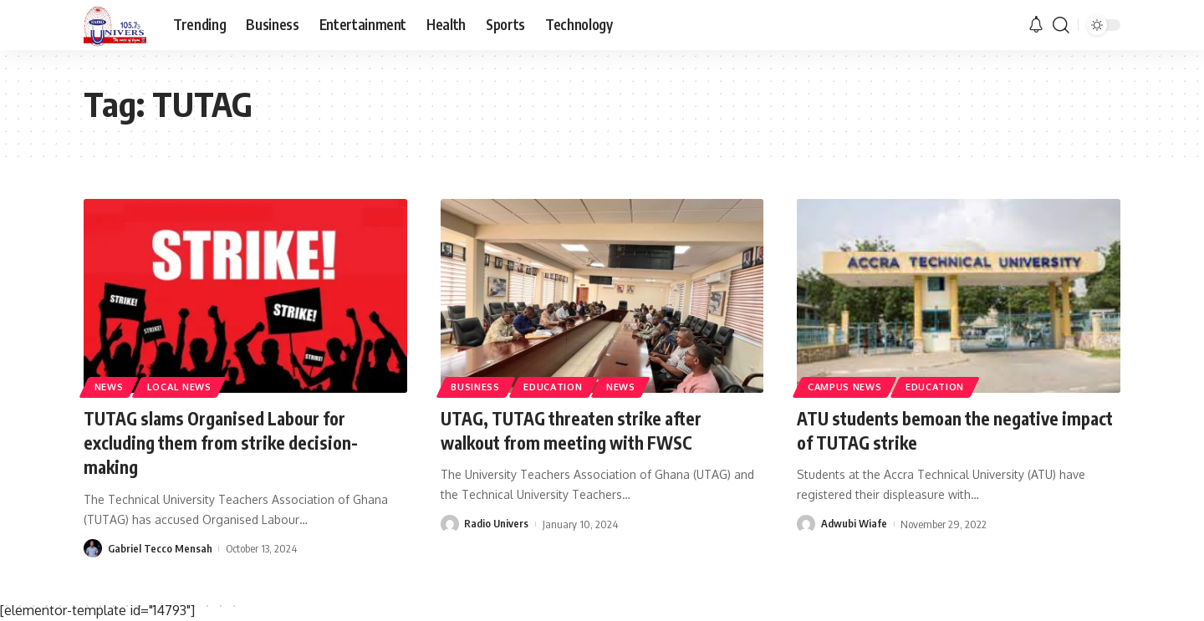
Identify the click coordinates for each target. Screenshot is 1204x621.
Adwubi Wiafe (854, 523)
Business (477, 385)
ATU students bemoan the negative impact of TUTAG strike (935, 430)
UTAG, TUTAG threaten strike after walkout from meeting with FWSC (579, 430)
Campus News (847, 385)
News (110, 385)
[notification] (1036, 25)
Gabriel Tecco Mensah (160, 546)
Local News (184, 385)
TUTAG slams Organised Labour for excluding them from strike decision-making (227, 441)
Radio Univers (496, 523)
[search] (1061, 25)
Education (558, 385)
